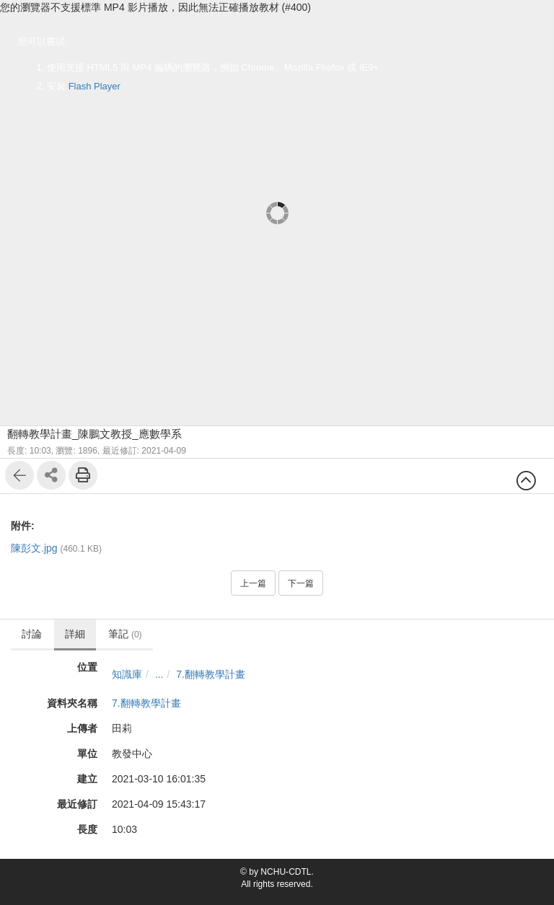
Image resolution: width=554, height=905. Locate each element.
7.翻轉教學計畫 (210, 674)
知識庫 (127, 674)
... (159, 674)
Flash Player (94, 86)
